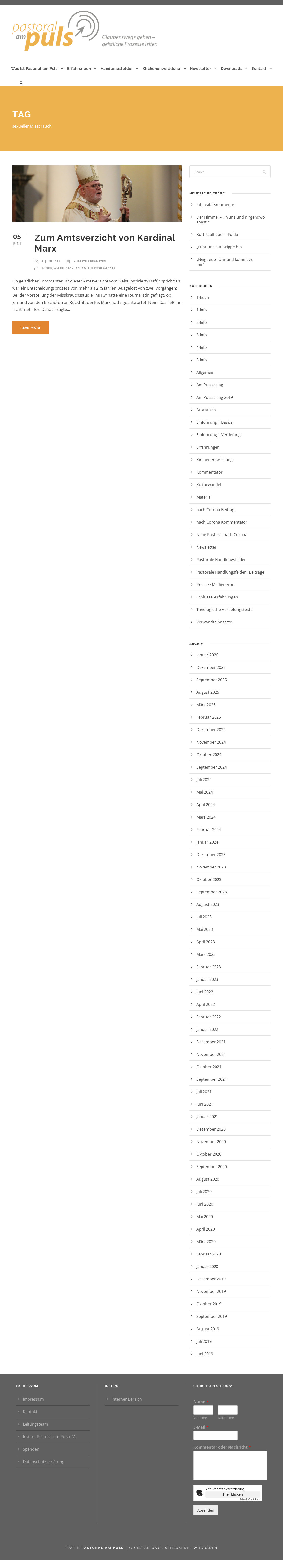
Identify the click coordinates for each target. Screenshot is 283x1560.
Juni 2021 (204, 1104)
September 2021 (211, 1079)
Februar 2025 (208, 717)
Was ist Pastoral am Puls (34, 68)
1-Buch (202, 297)
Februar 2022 (208, 1017)
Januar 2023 (207, 979)
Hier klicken (233, 1494)
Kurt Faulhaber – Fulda (217, 234)
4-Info (201, 347)
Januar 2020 (207, 1266)
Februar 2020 (208, 1254)
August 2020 (207, 1179)
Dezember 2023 (211, 854)
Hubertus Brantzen (89, 261)
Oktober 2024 (208, 754)
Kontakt (259, 68)
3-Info (201, 335)
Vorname (200, 1418)
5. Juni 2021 (50, 261)
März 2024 (206, 817)
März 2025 (206, 704)
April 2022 (205, 1004)
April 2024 (205, 804)
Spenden (31, 1449)
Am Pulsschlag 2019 (98, 268)
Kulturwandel (208, 484)
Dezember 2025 (211, 667)
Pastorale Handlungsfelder (221, 559)
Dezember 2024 (211, 729)
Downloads (231, 68)
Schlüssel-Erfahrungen (217, 597)
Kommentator (209, 472)
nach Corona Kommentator (221, 522)
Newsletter (200, 68)
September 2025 (211, 679)
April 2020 (205, 1229)
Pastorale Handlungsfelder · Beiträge (230, 572)
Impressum (33, 1399)
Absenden (205, 1510)
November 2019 (211, 1291)
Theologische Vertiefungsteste (224, 609)
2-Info (46, 268)
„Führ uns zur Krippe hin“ (229, 247)
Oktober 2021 (208, 1066)
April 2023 (205, 942)
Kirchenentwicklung (161, 68)
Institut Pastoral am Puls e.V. (49, 1436)
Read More (30, 327)
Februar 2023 (208, 967)
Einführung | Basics (214, 422)
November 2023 (211, 867)
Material (204, 497)
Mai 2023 (204, 929)
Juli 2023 (204, 917)
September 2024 (211, 767)
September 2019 (211, 1316)
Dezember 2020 (211, 1129)
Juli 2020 (204, 1191)
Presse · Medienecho (215, 584)
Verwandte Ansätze (214, 622)
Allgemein (205, 372)
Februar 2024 (208, 829)
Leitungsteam (35, 1424)
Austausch (206, 409)
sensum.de (178, 1547)
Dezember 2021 (211, 1041)
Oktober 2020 (208, 1154)
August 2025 (207, 692)
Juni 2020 (204, 1204)
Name (200, 1401)
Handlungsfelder (117, 68)
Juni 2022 (204, 992)
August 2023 (207, 904)
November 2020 (211, 1141)
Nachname (226, 1418)
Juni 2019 (204, 1354)
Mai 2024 (204, 792)
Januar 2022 (207, 1029)
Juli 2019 (204, 1341)
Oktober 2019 (208, 1304)
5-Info (201, 360)
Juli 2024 (204, 779)
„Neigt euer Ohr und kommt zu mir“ (225, 262)
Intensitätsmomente (224, 204)
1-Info (201, 310)
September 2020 (211, 1166)
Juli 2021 (204, 1091)
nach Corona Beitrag (215, 509)
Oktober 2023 (208, 879)
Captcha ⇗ (250, 1499)
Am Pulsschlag (67, 268)
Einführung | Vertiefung (218, 434)
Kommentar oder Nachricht (222, 1447)
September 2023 (211, 892)
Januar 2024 (207, 842)
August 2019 (207, 1329)
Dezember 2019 (211, 1279)
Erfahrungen (79, 68)
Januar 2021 (207, 1116)
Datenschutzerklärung (43, 1461)
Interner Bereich (127, 1399)
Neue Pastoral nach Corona (221, 534)
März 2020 (206, 1241)
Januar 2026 (207, 654)
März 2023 (206, 954)
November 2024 (211, 742)
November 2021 (211, 1054)
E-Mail (201, 1427)
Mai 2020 (204, 1216)
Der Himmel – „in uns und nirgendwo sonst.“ (230, 219)
